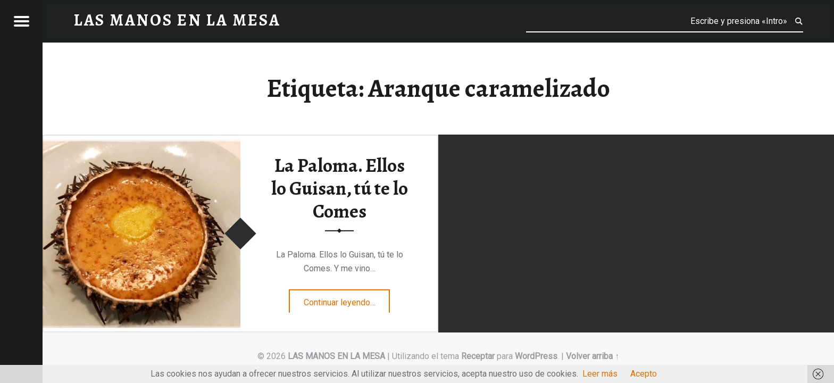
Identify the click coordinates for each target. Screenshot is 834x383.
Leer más (600, 374)
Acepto (643, 374)
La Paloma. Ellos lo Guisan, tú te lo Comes (339, 188)
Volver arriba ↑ (592, 356)
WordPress (536, 356)
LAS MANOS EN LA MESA (336, 356)
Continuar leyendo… (347, 298)
